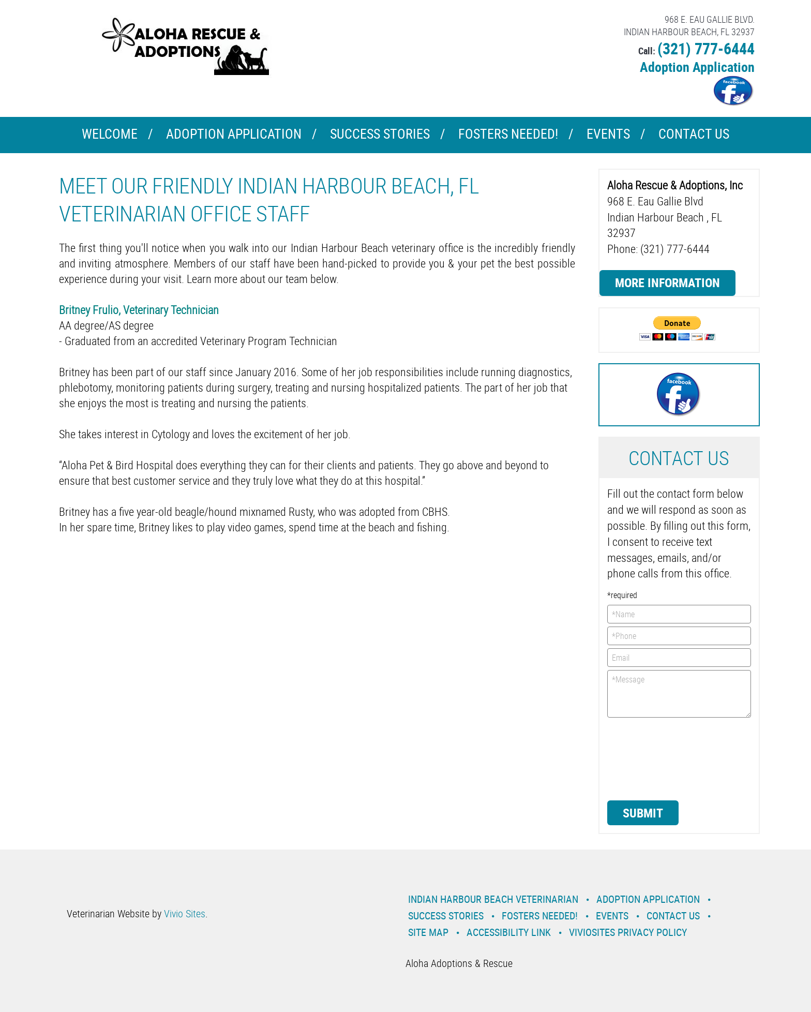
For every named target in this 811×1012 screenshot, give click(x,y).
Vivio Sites (184, 913)
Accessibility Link (509, 932)
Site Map (428, 932)
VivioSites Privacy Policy (628, 932)
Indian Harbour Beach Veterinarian (493, 899)
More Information (667, 282)
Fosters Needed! (508, 134)
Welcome (110, 134)
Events (608, 134)
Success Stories (380, 134)
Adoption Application (697, 67)
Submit (643, 813)
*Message (679, 694)
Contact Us (693, 134)
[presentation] (649, 758)
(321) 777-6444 (706, 48)
